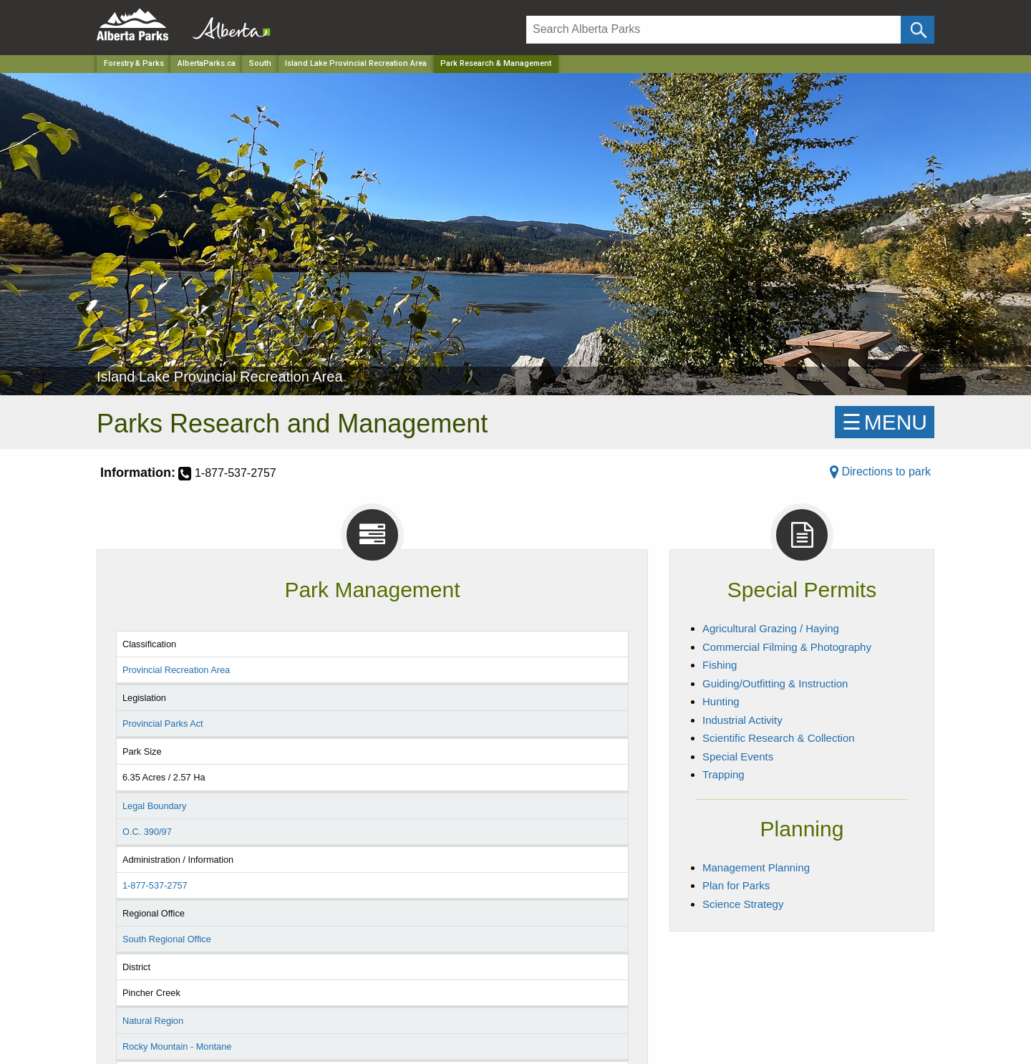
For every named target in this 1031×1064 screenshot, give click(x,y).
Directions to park (880, 471)
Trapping (723, 774)
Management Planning (756, 867)
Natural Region (152, 1020)
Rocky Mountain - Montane (176, 1046)
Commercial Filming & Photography (786, 647)
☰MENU (884, 422)
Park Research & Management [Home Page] (495, 63)
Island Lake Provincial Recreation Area (356, 63)
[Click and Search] (917, 30)
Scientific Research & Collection (778, 738)
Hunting (721, 701)
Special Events (737, 756)
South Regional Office (166, 939)
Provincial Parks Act (162, 723)
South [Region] (260, 63)
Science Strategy (742, 904)
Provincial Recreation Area (176, 669)
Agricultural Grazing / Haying (770, 628)
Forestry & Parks (134, 63)
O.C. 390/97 (147, 831)
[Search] (713, 30)
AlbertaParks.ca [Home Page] (207, 63)
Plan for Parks (736, 885)
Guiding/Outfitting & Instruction (775, 683)
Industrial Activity (742, 720)
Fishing (719, 665)
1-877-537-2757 (155, 885)
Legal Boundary (154, 806)
